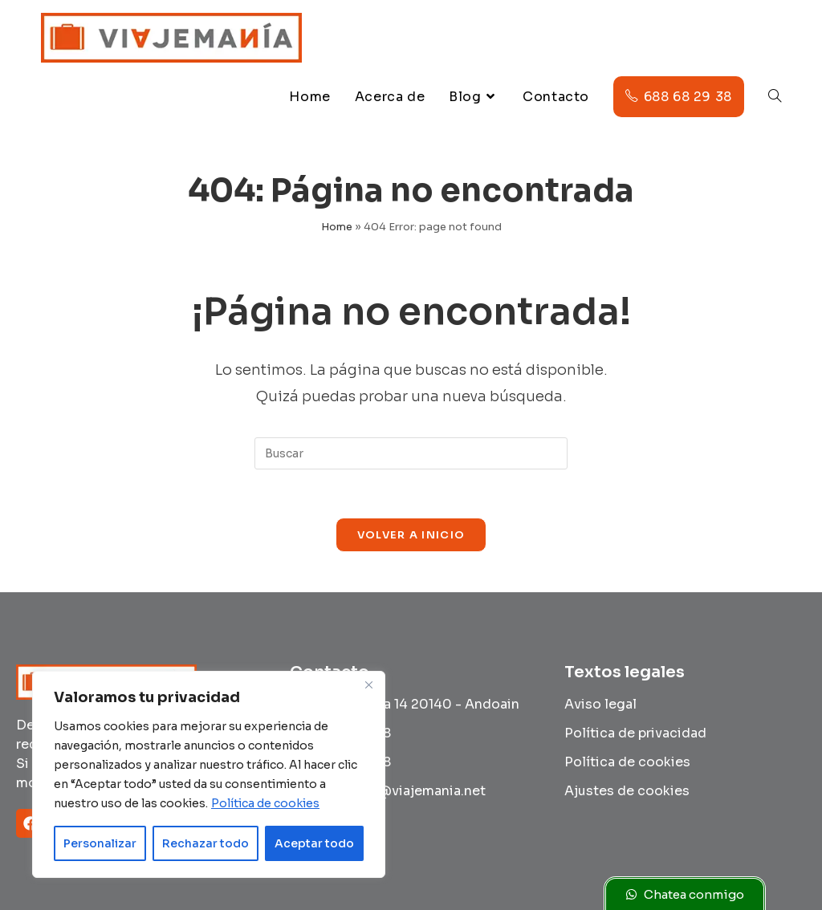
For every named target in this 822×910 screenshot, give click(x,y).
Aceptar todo (314, 843)
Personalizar (99, 843)
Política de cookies (265, 803)
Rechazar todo (205, 843)
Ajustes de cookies (627, 790)
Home (336, 227)
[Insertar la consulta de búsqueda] (411, 453)
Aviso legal (600, 704)
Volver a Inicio (411, 535)
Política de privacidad (635, 733)
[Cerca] (368, 684)
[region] (208, 774)
